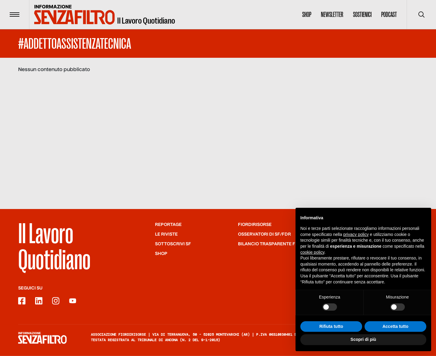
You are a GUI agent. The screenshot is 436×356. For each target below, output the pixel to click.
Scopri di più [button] (363, 339)
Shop (306, 14)
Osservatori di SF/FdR (264, 234)
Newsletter (332, 14)
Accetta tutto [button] (395, 326)
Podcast (389, 14)
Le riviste (166, 234)
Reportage (168, 225)
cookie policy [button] (312, 252)
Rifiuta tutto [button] (331, 326)
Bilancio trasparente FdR (270, 244)
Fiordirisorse (255, 225)
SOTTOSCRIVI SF (173, 244)
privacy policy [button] (356, 234)
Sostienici (362, 14)
